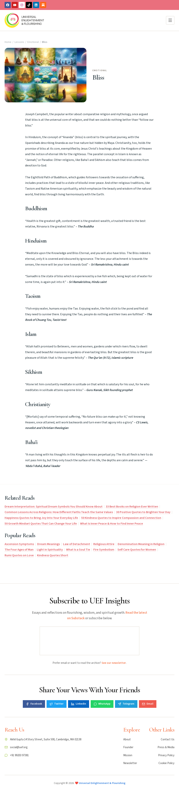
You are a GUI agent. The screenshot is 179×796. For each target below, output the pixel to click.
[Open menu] (170, 20)
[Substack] (43, 5)
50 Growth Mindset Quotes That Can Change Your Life (41, 523)
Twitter (56, 704)
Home (8, 42)
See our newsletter (114, 663)
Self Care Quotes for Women (136, 550)
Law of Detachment (76, 544)
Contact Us (167, 739)
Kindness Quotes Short (52, 555)
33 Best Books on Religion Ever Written (132, 506)
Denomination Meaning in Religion (141, 544)
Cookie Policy (166, 763)
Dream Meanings (48, 544)
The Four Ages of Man (19, 550)
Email (147, 704)
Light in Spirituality (50, 550)
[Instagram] (22, 5)
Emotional (33, 42)
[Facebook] (8, 5)
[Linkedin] (36, 5)
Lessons (19, 42)
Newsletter (130, 763)
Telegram (126, 704)
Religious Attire (103, 544)
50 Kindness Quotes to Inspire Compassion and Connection (121, 518)
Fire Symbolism (103, 550)
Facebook (34, 704)
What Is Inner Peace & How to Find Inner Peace (111, 523)
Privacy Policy (166, 755)
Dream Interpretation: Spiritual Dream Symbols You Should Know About (54, 506)
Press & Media (166, 747)
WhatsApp (102, 704)
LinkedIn (78, 704)
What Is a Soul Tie (78, 550)
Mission (127, 755)
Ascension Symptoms (19, 544)
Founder (128, 747)
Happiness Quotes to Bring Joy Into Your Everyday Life (41, 518)
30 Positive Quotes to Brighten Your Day (143, 512)
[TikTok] (29, 5)
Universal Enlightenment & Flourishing (102, 783)
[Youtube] (15, 5)
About (127, 739)
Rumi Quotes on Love (19, 555)
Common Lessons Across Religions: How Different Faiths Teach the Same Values (59, 512)
